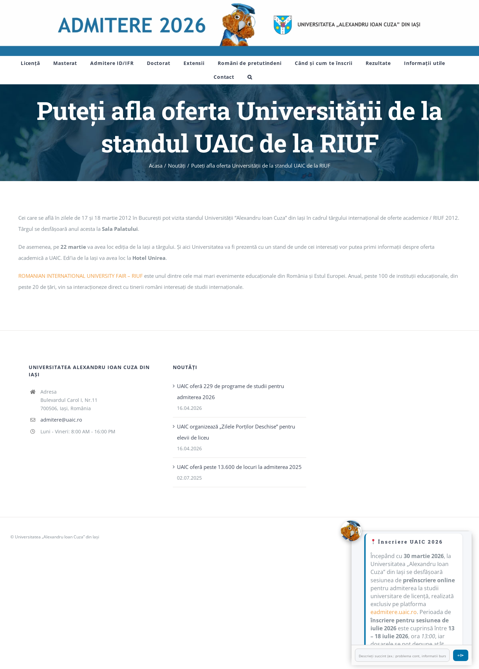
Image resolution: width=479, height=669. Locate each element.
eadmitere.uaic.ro (393, 612)
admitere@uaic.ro (61, 419)
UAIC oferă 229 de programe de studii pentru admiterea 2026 (230, 392)
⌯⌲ (460, 655)
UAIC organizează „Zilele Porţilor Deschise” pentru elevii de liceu (236, 432)
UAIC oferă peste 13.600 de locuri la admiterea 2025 (239, 466)
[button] (249, 77)
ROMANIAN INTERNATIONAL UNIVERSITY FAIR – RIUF (80, 275)
